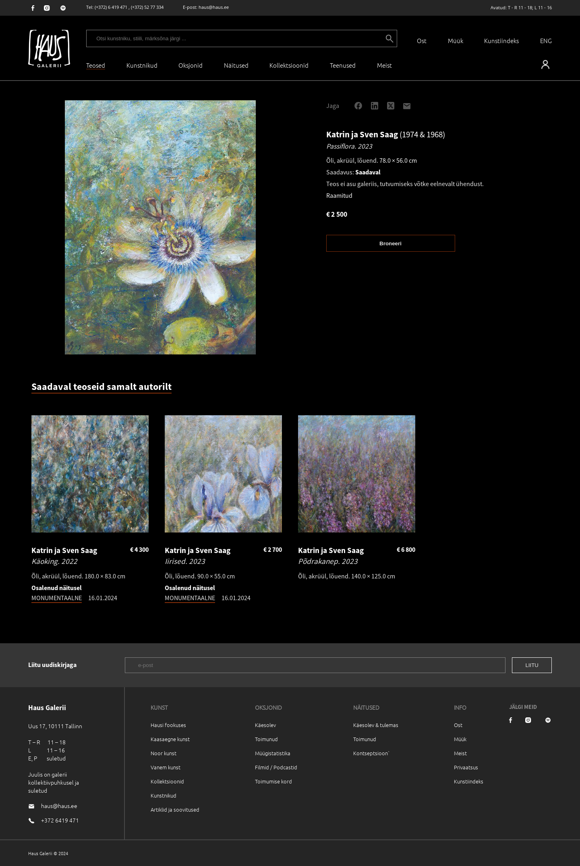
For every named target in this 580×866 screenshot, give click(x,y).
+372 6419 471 (60, 820)
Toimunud (266, 739)
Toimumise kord (273, 781)
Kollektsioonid (289, 65)
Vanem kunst (165, 767)
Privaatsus (466, 767)
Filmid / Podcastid (276, 767)
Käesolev (265, 725)
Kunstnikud (141, 65)
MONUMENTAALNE (56, 598)
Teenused (343, 65)
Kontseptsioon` (371, 753)
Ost (422, 40)
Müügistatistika (272, 753)
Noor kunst (163, 753)
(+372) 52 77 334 (147, 7)
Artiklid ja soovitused (175, 809)
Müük (455, 40)
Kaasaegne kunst (170, 739)
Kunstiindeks (501, 40)
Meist (460, 753)
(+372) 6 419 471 (111, 7)
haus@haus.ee (214, 7)
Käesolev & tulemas (375, 725)
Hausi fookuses (168, 725)
